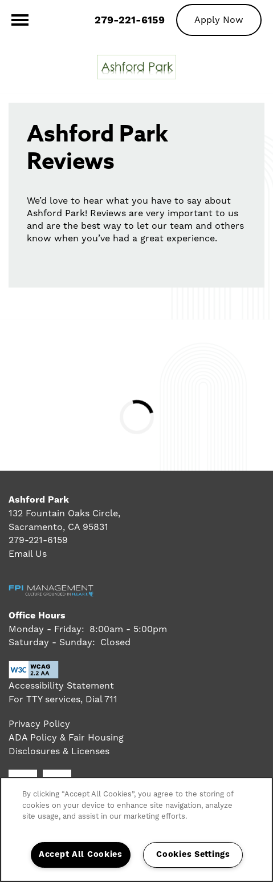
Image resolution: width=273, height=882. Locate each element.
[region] (136, 829)
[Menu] (19, 20)
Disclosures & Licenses (59, 751)
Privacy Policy (39, 723)
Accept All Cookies (81, 854)
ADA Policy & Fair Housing (66, 737)
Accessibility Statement (61, 685)
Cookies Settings (193, 854)
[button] (219, 19)
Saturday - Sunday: (52, 642)
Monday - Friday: (46, 629)
